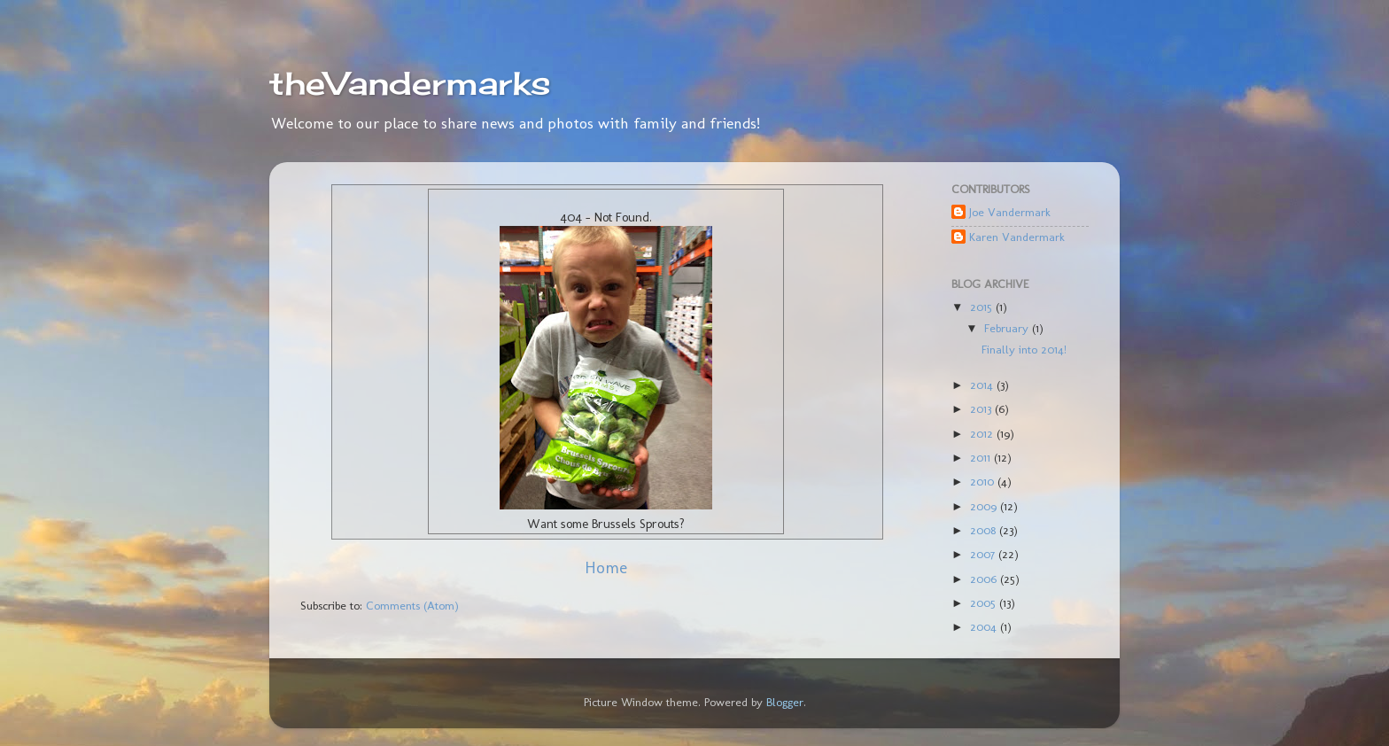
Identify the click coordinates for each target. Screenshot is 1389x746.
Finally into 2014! (1024, 349)
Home (606, 567)
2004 (985, 626)
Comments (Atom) (412, 605)
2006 (985, 578)
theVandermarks (410, 83)
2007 (984, 554)
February (1008, 328)
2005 (984, 602)
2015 (983, 306)
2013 (982, 408)
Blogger (784, 702)
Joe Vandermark (1010, 212)
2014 (983, 384)
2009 (985, 506)
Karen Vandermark (1017, 236)
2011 (982, 457)
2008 (984, 530)
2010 (983, 481)
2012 (983, 433)
